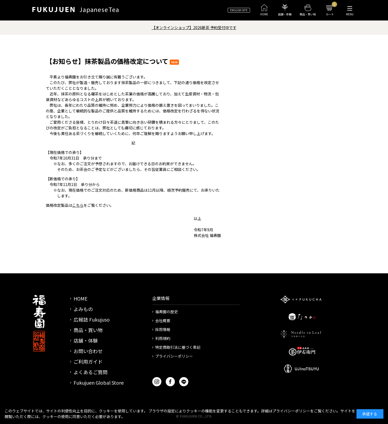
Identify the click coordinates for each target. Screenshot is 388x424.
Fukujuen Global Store (99, 382)
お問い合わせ (88, 350)
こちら (78, 205)
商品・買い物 (88, 329)
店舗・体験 (86, 340)
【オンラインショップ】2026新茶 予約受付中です (194, 27)
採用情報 (162, 329)
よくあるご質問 (91, 371)
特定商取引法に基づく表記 (177, 347)
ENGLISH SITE (239, 10)
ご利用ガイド (88, 361)
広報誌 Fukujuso (92, 319)
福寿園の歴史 (166, 311)
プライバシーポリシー (174, 356)
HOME (81, 298)
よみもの (83, 308)
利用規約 (162, 338)
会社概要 (162, 320)
